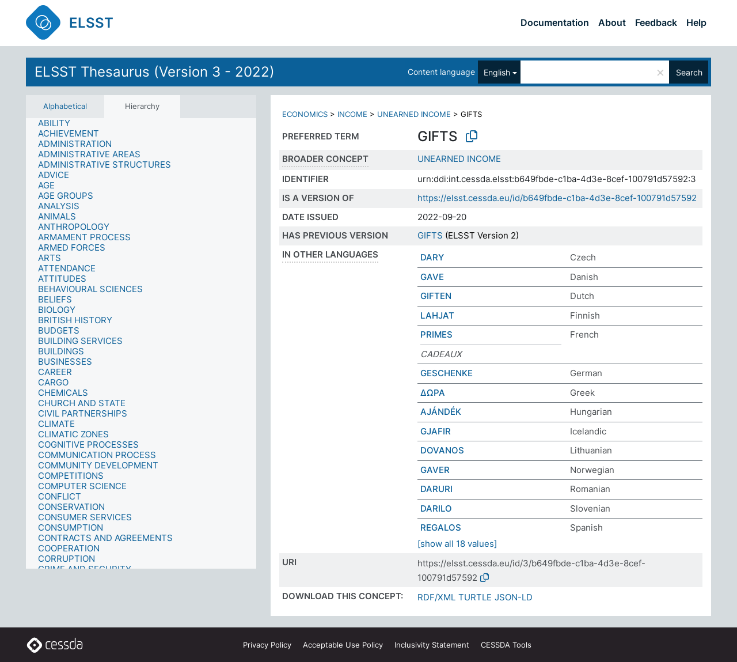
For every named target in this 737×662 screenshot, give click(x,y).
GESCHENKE (446, 373)
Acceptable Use (343, 644)
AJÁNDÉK (440, 411)
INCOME (352, 114)
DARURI (436, 488)
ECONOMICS (305, 114)
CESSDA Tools (506, 644)
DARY (432, 257)
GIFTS (430, 235)
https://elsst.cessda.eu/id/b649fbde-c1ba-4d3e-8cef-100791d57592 (557, 197)
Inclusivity (431, 644)
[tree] (141, 343)
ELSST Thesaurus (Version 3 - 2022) (155, 71)
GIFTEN (435, 295)
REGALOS (440, 527)
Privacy (267, 644)
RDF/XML (436, 597)
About (612, 22)
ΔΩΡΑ (432, 392)
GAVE (432, 276)
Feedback (656, 22)
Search (689, 72)
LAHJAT (437, 315)
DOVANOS (442, 450)
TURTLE (475, 597)
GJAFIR (435, 431)
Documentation (555, 22)
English (497, 72)
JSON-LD (514, 597)
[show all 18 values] (457, 543)
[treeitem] (59, 123)
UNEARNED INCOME (414, 114)
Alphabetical (65, 106)
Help (696, 22)
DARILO (436, 508)
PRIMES (436, 334)
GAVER (435, 469)
